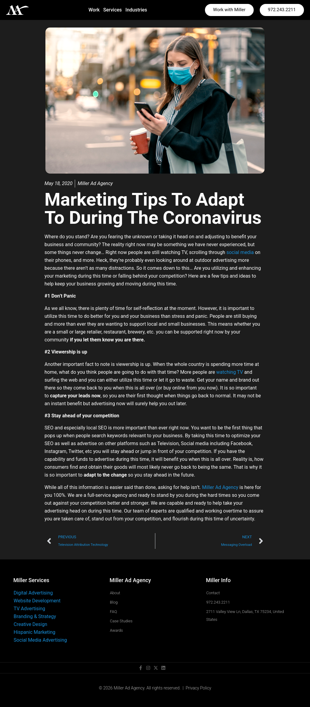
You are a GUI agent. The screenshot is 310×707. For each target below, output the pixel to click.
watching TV (229, 372)
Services (112, 10)
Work (94, 10)
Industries (136, 10)
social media (240, 252)
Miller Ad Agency (220, 487)
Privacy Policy (198, 688)
